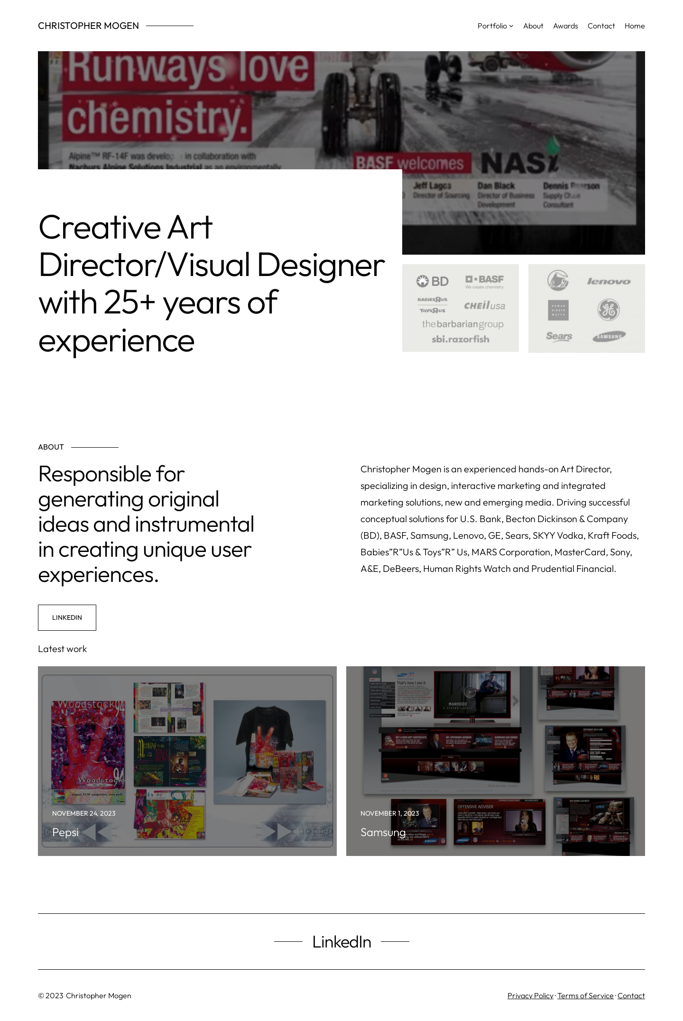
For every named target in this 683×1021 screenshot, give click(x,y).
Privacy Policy (531, 995)
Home (635, 25)
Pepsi (65, 832)
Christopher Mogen (88, 25)
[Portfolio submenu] (511, 25)
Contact (631, 995)
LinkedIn (67, 617)
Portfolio (492, 25)
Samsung (383, 832)
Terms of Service (585, 995)
